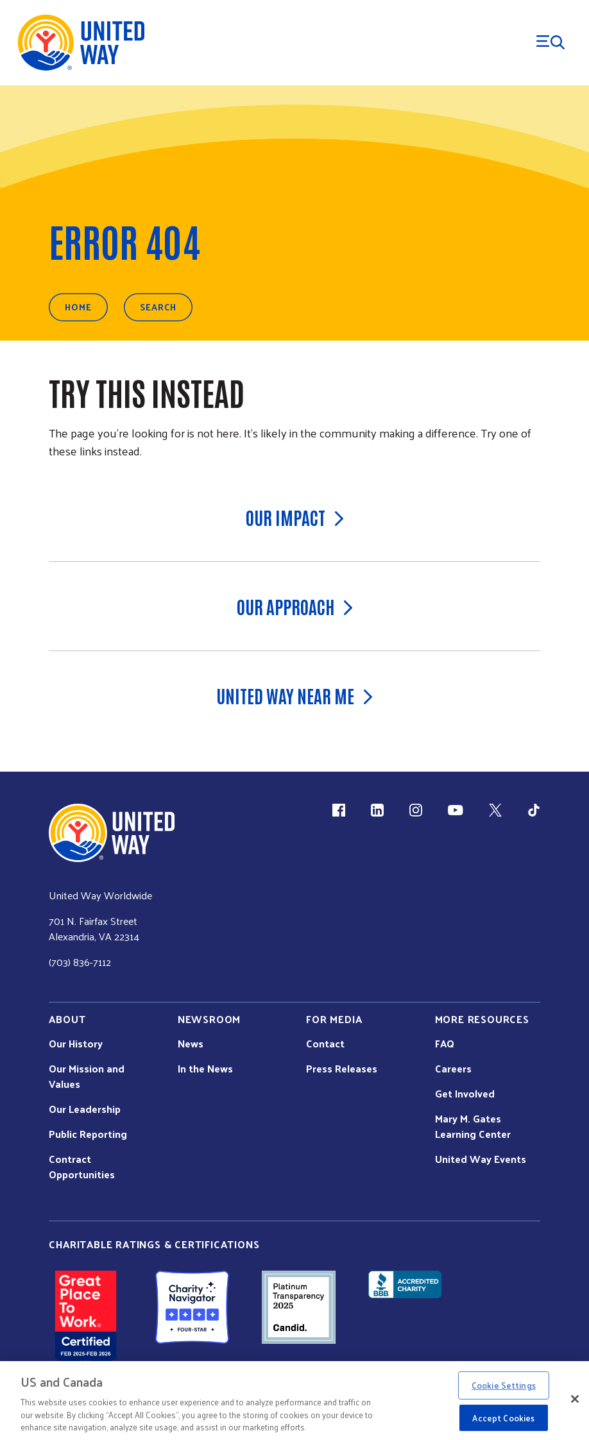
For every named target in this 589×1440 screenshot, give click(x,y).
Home (78, 307)
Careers (453, 1068)
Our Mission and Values (86, 1076)
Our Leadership (85, 1109)
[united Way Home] (112, 833)
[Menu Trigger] (550, 42)
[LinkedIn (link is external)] (377, 810)
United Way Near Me (294, 695)
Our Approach (295, 606)
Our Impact (295, 517)
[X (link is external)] (495, 810)
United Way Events (480, 1159)
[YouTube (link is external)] (455, 810)
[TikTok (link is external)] (533, 810)
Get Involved (465, 1093)
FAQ (444, 1043)
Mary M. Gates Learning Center (473, 1126)
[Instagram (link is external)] (415, 810)
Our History (76, 1043)
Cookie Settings (504, 1385)
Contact (325, 1043)
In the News (205, 1068)
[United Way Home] (80, 42)
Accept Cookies (503, 1417)
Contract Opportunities (82, 1166)
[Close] (575, 1399)
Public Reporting (88, 1134)
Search (158, 307)
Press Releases (341, 1068)
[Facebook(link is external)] (338, 810)
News (190, 1043)
